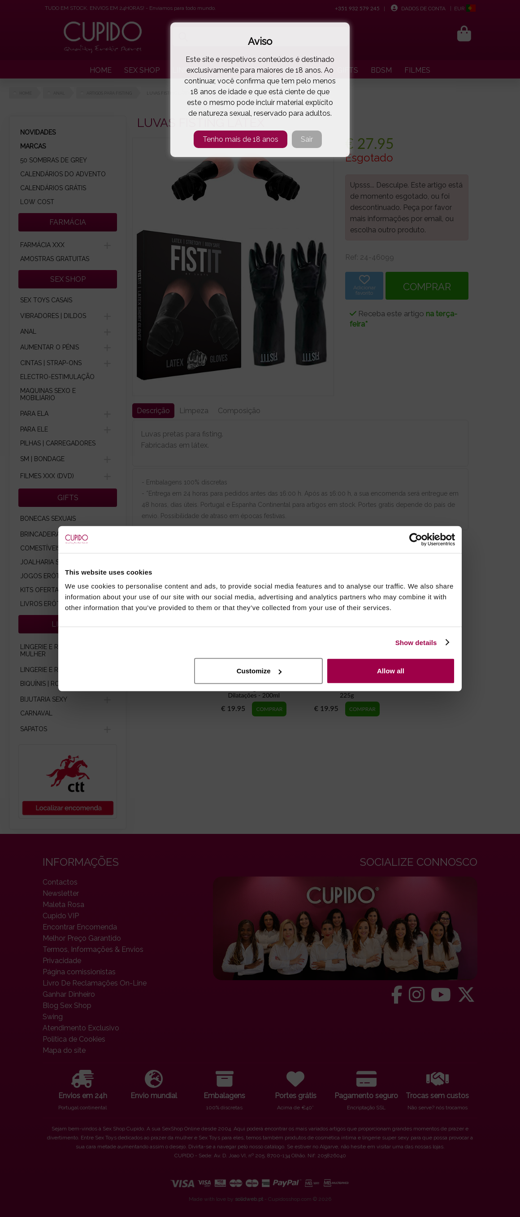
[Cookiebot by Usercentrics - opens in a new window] (416, 539)
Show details (416, 642)
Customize (259, 671)
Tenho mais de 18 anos (240, 139)
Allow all (390, 671)
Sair (307, 139)
